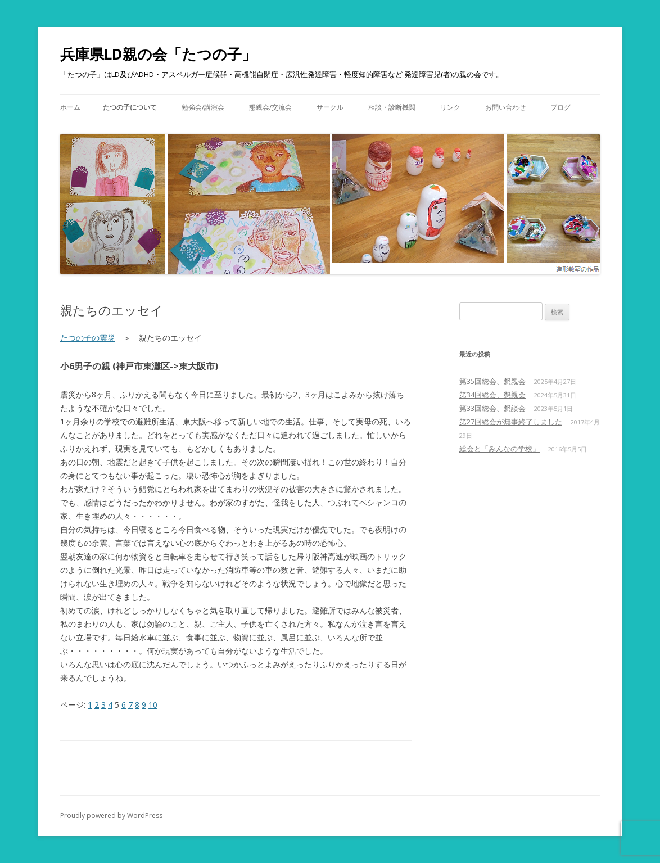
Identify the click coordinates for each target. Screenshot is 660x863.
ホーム (70, 107)
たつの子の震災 (87, 337)
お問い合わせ (505, 107)
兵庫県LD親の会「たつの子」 (158, 54)
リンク (450, 107)
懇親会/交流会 (270, 107)
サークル (330, 107)
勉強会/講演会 (203, 107)
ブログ (560, 107)
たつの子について (130, 107)
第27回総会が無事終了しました (510, 422)
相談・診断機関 (391, 107)
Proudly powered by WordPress (111, 815)
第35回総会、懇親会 (492, 381)
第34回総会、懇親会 (492, 395)
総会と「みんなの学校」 (499, 449)
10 (152, 704)
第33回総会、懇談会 (492, 408)
